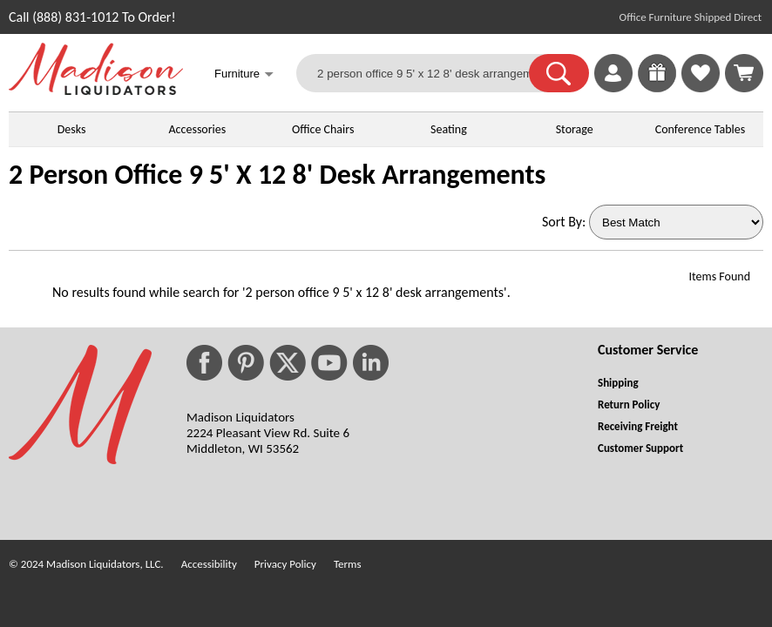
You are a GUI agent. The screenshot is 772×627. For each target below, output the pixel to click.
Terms (348, 563)
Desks (72, 129)
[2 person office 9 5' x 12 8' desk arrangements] (423, 73)
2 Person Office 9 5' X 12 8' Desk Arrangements (277, 175)
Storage (574, 129)
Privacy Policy (285, 563)
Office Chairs (323, 129)
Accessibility (209, 563)
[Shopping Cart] (744, 73)
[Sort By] (676, 222)
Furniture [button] (244, 75)
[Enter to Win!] (657, 87)
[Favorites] (700, 87)
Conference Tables (700, 129)
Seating (448, 129)
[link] (744, 73)
